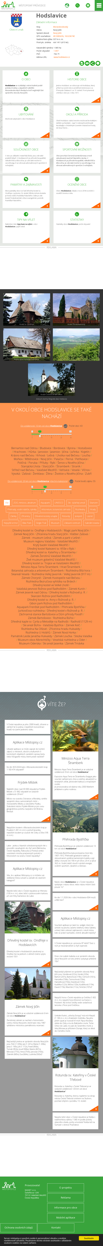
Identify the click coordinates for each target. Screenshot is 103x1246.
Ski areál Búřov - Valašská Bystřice (43, 625)
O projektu (65, 1187)
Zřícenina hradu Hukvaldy (64, 629)
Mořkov (18, 459)
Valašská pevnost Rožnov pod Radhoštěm (41, 589)
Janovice (43, 452)
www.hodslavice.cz (62, 57)
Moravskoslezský (60, 27)
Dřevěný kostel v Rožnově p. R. (67, 592)
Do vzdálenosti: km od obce (41, 425)
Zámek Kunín (77, 589)
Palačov (58, 459)
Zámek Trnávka (74, 643)
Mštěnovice (31, 459)
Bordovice (59, 448)
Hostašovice (85, 448)
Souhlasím (89, 1238)
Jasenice (55, 452)
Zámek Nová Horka (64, 632)
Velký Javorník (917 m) (77, 574)
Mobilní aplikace (65, 1217)
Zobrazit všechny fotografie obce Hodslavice (51, 399)
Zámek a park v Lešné (66, 538)
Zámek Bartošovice (39, 618)
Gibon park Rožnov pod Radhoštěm (51, 603)
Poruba (33, 462)
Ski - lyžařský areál (76, 502)
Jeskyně (78, 516)
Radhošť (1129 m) (81, 621)
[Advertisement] (51, 269)
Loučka (86, 455)
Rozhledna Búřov (63, 618)
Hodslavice (51, 15)
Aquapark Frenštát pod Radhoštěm (38, 607)
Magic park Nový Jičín (76, 530)
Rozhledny (80, 509)
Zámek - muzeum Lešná (36, 538)
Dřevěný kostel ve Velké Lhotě (51, 585)
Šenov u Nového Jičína (71, 462)
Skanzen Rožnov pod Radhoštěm (50, 596)
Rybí (52, 462)
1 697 (56, 51)
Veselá (76, 470)
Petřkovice (81, 459)
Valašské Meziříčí (47, 470)
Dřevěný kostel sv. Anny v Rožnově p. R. (50, 599)
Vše (7, 502)
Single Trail (41, 522)
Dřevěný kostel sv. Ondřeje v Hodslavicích (37, 530)
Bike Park (26, 522)
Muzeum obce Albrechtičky (34, 640)
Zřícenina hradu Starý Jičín (52, 534)
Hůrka (32, 452)
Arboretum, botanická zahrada (55, 509)
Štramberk (62, 466)
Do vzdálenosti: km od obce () (38, 481)
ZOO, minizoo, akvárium (24, 502)
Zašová (26, 473)
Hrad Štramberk (70, 567)
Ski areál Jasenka (53, 643)
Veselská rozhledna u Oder (69, 640)
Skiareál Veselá (20, 574)
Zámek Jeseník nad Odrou (31, 592)
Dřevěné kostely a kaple (46, 516)
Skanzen (94, 502)
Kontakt (56, 1227)
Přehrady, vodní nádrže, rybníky (22, 509)
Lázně (90, 516)
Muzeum (55, 522)
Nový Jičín (57, 33)
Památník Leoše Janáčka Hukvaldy (31, 636)
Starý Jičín (48, 466)
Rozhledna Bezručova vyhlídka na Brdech (50, 581)
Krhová (40, 455)
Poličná (22, 462)
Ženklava (38, 473)
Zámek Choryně (31, 578)
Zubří (88, 473)
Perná (69, 459)
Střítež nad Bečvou (23, 470)
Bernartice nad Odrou (24, 448)
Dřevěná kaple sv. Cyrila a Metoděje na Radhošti (39, 621)
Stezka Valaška (83, 636)
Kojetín (85, 452)
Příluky (44, 462)
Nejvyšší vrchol (11, 522)
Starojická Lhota (30, 466)
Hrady (93, 509)
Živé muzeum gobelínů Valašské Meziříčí (50, 559)
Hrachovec (20, 452)
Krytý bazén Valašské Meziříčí (50, 545)
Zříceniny (25, 516)
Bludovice (45, 448)
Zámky (13, 516)
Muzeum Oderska (30, 643)
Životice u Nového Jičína (69, 473)
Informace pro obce (65, 1207)
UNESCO (59, 502)
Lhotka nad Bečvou (68, 455)
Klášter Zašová (79, 534)
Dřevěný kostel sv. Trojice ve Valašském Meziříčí (50, 563)
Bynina (71, 448)
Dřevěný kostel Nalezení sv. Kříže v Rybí (50, 548)
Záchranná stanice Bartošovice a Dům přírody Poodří (50, 614)
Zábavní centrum (72, 522)
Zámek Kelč (73, 625)
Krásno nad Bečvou (22, 455)
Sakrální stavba (92, 522)
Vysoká (16, 473)
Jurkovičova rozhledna (31, 610)
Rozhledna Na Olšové (34, 629)
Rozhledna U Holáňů (38, 632)
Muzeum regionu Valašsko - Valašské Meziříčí (51, 541)
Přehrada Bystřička (73, 607)
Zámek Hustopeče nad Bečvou (61, 578)
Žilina (49, 473)
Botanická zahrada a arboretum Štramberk (38, 570)
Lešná (50, 455)
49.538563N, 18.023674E (64, 36)
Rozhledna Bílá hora (78, 570)
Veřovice (64, 470)
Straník (76, 466)
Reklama (66, 1197)
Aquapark (45, 502)
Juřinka (75, 452)
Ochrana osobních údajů (19, 1227)
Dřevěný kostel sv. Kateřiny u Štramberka (51, 552)
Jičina (65, 452)
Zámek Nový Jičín (24, 534)
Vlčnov (86, 470)
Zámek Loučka (63, 636)
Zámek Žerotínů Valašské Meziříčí (50, 556)
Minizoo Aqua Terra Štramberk (39, 567)
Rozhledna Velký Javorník (47, 574)
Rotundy (66, 516)
